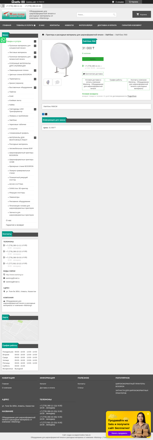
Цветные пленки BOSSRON (20, 75)
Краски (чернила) (16, 83)
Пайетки (12, 92)
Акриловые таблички (17, 124)
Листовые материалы (18, 52)
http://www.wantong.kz (14, 275)
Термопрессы (14, 79)
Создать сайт (31, 2)
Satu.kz (88, 435)
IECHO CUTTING (16, 184)
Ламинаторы (14, 197)
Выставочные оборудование (20, 87)
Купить (93, 59)
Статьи (80, 388)
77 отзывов (119, 2)
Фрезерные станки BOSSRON (21, 166)
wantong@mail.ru (12, 278)
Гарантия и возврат (132, 25)
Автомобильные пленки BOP (21, 148)
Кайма (11, 105)
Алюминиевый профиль (19, 133)
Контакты (55, 25)
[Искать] (114, 14)
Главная (7, 25)
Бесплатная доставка (94, 74)
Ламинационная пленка (18, 70)
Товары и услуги (24, 25)
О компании (7, 388)
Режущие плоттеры (17, 193)
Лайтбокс (109, 35)
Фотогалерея (85, 25)
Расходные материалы (18, 144)
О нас (42, 25)
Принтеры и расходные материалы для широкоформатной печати (74, 35)
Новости (69, 25)
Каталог (43, 384)
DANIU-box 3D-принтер (18, 188)
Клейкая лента (15, 100)
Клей (11, 96)
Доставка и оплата (107, 25)
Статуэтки (13, 129)
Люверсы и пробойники (18, 116)
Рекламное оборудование (19, 201)
